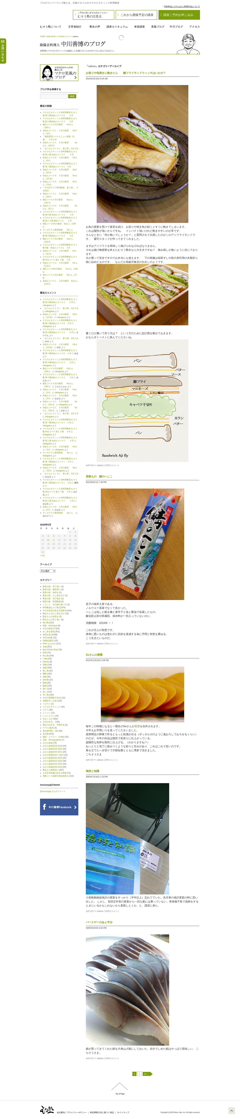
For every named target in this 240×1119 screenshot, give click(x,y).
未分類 (46, 734)
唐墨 (137, 726)
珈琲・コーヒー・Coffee (53, 737)
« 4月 (42, 555)
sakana (100, 465)
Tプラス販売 (48, 728)
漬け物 (46, 622)
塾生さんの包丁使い (52, 619)
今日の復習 (48, 628)
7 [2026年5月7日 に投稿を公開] (64, 536)
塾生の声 (95, 26)
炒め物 (46, 680)
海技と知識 (92, 771)
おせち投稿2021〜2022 (53, 755)
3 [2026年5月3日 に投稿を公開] (43, 536)
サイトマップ (123, 1112)
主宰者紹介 (75, 26)
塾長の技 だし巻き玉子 (54, 595)
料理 (45, 652)
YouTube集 (47, 637)
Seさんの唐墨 (94, 654)
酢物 (45, 683)
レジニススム (49, 716)
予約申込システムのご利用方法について (182, 6)
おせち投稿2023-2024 (52, 761)
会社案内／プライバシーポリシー (72, 1112)
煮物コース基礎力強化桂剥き (56, 776)
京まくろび (48, 719)
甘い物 (46, 695)
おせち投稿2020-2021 (52, 752)
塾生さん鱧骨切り (51, 770)
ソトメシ (47, 713)
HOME (42, 36)
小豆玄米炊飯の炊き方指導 (55, 773)
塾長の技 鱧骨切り (52, 589)
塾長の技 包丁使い (52, 586)
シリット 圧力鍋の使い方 (55, 604)
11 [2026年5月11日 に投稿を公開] (48, 540)
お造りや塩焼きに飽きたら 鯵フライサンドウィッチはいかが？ (126, 73)
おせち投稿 (48, 743)
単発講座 (139, 26)
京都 (45, 646)
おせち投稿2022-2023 (52, 758)
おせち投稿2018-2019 (52, 746)
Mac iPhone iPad (50, 649)
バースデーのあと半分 (99, 922)
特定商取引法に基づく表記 (102, 1112)
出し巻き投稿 (49, 631)
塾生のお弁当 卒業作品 (54, 725)
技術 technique (50, 625)
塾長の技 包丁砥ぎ (52, 598)
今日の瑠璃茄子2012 (52, 698)
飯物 (45, 686)
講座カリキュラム (117, 26)
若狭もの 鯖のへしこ (99, 476)
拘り (45, 689)
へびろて (47, 704)
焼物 (45, 665)
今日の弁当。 (49, 722)
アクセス (194, 26)
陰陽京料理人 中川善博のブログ (59, 36)
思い (45, 692)
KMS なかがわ (49, 643)
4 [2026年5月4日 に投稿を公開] (48, 536)
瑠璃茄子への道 (50, 701)
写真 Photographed (52, 740)
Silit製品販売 (48, 640)
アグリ (46, 710)
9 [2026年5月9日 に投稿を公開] (75, 536)
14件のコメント (112, 1058)
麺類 (45, 674)
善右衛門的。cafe (50, 731)
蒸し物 (46, 671)
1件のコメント (111, 643)
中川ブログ (176, 26)
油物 (45, 677)
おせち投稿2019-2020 (52, 749)
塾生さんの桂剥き (51, 616)
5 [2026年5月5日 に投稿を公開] (53, 536)
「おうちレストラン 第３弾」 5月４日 (60, 148)
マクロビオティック (52, 707)
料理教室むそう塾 (51, 607)
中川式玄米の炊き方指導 (54, 610)
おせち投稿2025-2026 (52, 767)
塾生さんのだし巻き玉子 (54, 613)
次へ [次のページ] (146, 1074)
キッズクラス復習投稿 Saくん (59, 230)
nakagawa (47, 305)
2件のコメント (111, 760)
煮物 (45, 668)
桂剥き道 (47, 634)
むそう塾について (50, 26)
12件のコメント (112, 465)
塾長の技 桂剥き (51, 592)
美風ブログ (157, 26)
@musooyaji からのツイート (53, 791)
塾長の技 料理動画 (52, 601)
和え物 (46, 655)
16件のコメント (112, 911)
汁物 (45, 658)
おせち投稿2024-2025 (52, 764)
